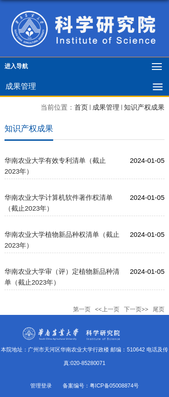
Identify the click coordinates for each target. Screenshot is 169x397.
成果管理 (105, 107)
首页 (81, 107)
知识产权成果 (144, 107)
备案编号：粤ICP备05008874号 (101, 386)
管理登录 (41, 386)
